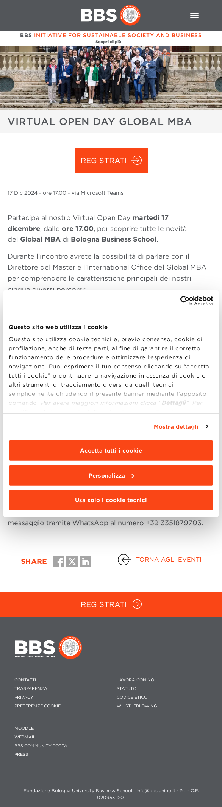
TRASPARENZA (30, 689)
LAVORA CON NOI (136, 680)
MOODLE (24, 728)
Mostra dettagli (176, 426)
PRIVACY (23, 697)
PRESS (21, 754)
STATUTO (126, 689)
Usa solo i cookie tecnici (111, 500)
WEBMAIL (25, 737)
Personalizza (111, 475)
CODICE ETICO (132, 697)
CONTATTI (25, 680)
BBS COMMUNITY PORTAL (42, 746)
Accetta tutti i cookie (111, 450)
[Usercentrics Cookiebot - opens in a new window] (180, 300)
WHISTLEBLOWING (137, 706)
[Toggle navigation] (194, 15)
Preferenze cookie (37, 706)
